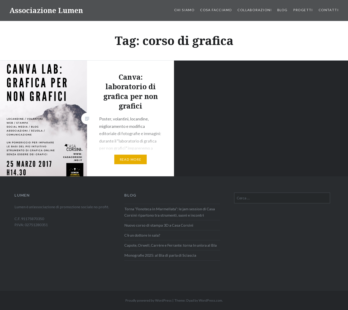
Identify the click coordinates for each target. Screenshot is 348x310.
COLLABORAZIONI (254, 10)
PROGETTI (303, 10)
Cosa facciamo (216, 10)
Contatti (329, 10)
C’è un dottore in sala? (142, 235)
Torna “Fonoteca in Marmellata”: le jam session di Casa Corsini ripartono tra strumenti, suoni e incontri (169, 212)
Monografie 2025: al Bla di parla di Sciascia (160, 255)
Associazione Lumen (46, 10)
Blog (282, 10)
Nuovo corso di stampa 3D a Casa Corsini (158, 225)
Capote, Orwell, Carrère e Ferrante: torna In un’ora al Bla (170, 245)
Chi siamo (184, 10)
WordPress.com (210, 300)
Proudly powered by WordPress (148, 300)
